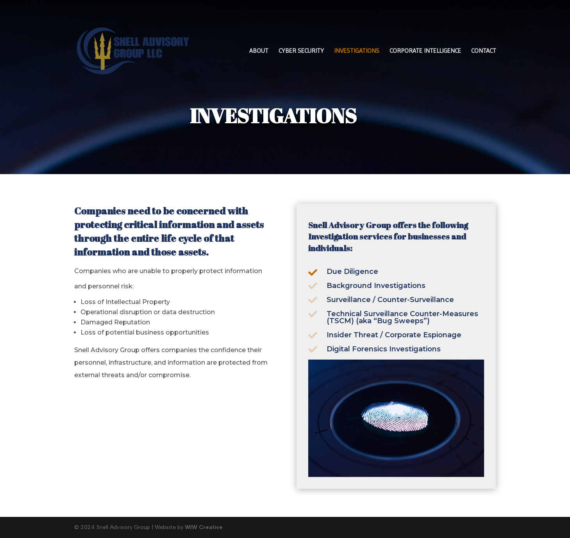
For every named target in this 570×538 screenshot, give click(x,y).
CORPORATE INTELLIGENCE (425, 51)
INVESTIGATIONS (356, 51)
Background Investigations (376, 286)
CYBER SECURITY (301, 51)
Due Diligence (352, 271)
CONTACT (483, 51)
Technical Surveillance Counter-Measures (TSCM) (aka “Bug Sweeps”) (402, 318)
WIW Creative (204, 527)
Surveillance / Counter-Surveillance (390, 300)
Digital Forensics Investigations (384, 349)
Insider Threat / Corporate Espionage (394, 335)
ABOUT (258, 51)
